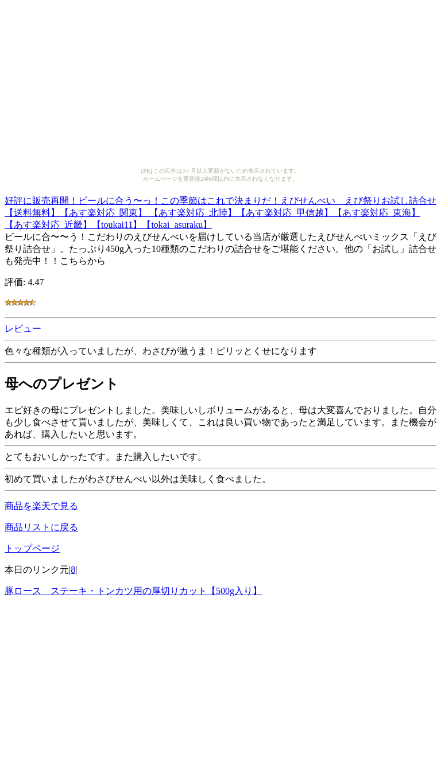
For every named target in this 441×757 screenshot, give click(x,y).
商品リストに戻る (41, 527)
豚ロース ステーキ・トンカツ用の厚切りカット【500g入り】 (133, 591)
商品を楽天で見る (41, 506)
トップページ (32, 548)
